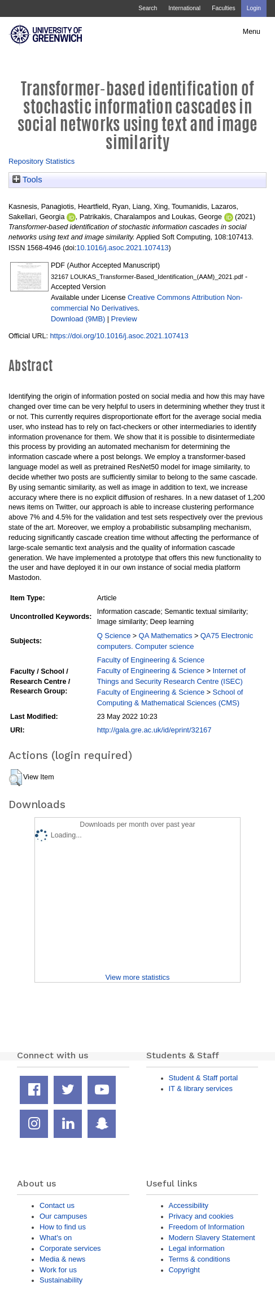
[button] (15, 777)
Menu (251, 32)
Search (147, 8)
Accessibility (188, 1205)
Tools (27, 179)
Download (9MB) (78, 319)
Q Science (114, 635)
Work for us (58, 1270)
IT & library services (201, 1088)
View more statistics (137, 977)
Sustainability (61, 1280)
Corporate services (70, 1248)
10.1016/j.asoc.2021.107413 (122, 247)
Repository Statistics (41, 161)
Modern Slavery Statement (212, 1237)
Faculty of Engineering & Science (151, 660)
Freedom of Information (207, 1227)
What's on (56, 1237)
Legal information (197, 1248)
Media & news (62, 1259)
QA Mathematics (166, 635)
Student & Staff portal (203, 1078)
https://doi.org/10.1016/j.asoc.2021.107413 (119, 335)
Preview (124, 319)
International (184, 8)
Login (254, 8)
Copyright (184, 1270)
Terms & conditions (199, 1259)
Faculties (223, 8)
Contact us (57, 1205)
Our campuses (63, 1216)
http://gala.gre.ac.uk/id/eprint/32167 (154, 730)
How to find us (63, 1227)
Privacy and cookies (201, 1216)
